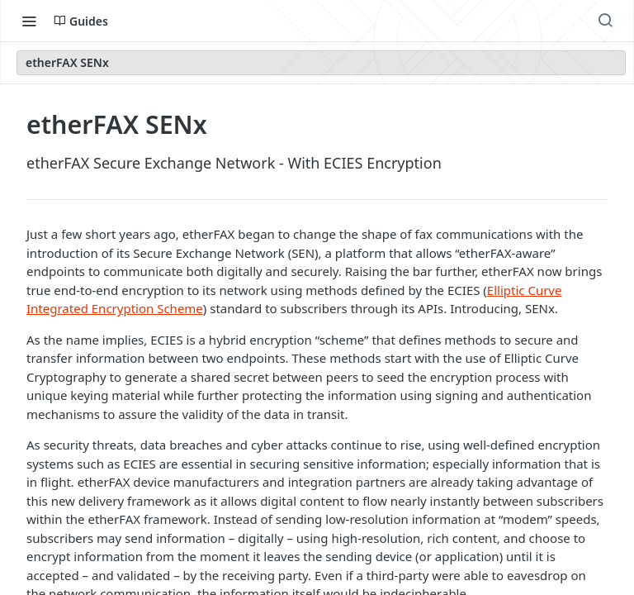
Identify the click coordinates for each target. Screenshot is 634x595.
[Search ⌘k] (605, 20)
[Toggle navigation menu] (29, 20)
